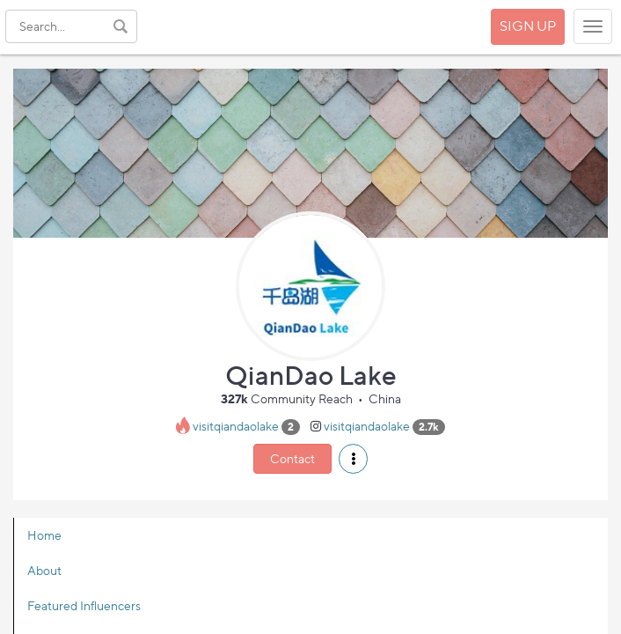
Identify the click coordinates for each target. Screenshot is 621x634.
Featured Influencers (84, 605)
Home (44, 534)
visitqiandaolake (236, 425)
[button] (353, 459)
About (44, 570)
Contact (292, 458)
